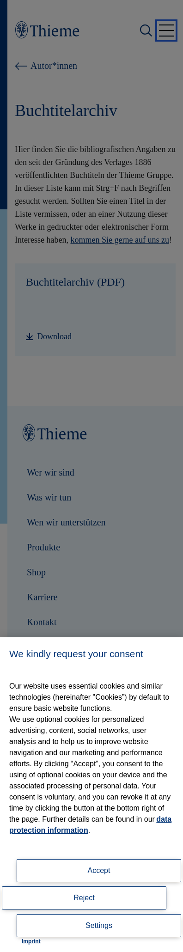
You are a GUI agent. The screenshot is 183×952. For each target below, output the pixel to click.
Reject (83, 898)
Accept (99, 870)
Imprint (31, 941)
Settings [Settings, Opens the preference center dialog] (98, 925)
